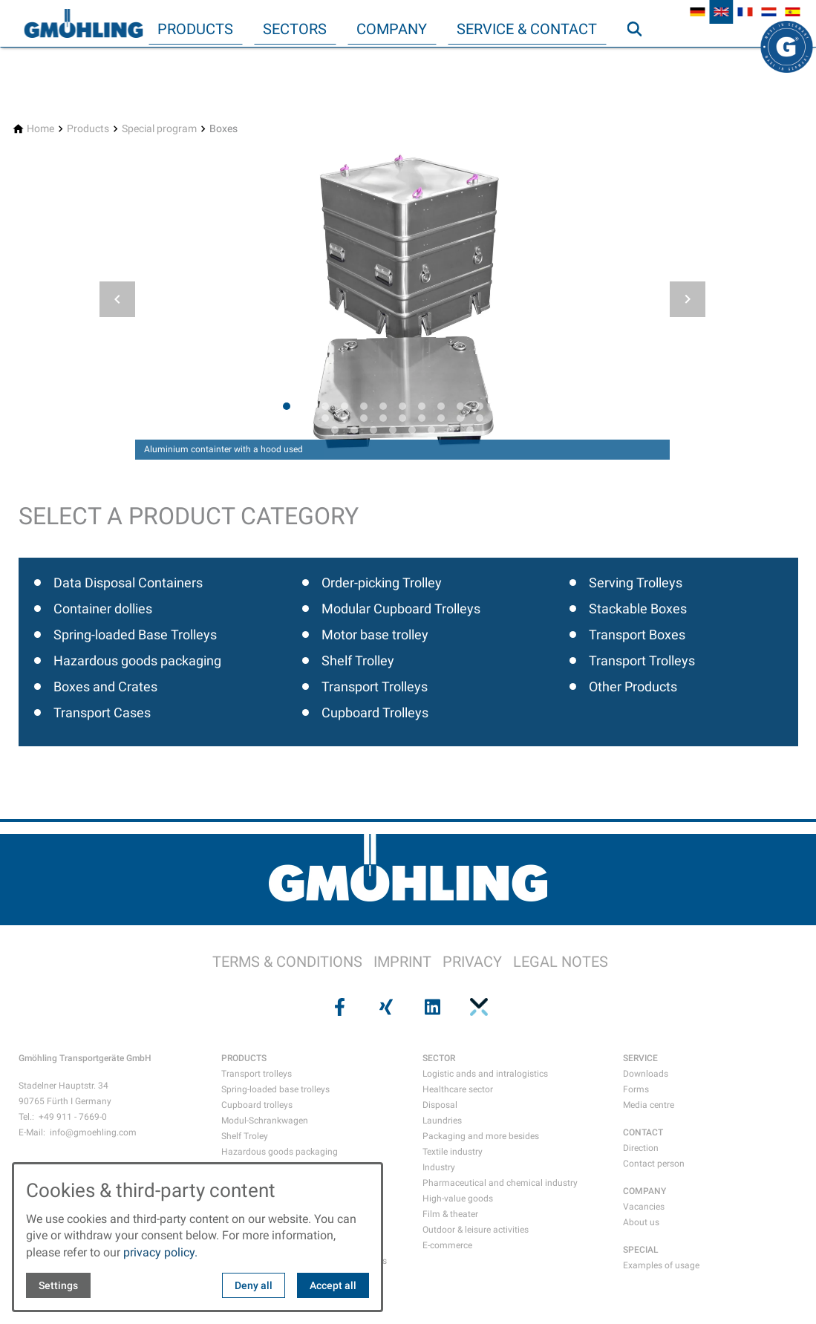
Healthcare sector (457, 1089)
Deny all (253, 1285)
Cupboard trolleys (257, 1105)
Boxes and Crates (105, 686)
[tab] (286, 406)
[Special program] (159, 129)
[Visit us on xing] (385, 1007)
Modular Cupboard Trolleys (400, 608)
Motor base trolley (374, 634)
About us (641, 1222)
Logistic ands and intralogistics (485, 1074)
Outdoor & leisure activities (475, 1229)
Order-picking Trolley (381, 582)
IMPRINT (402, 962)
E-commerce (447, 1245)
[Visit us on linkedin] (431, 1007)
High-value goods (457, 1198)
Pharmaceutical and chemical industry (500, 1183)
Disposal (439, 1105)
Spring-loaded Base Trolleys (135, 634)
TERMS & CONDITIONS (287, 962)
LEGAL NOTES (560, 962)
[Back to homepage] (83, 24)
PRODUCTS (244, 1058)
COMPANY (644, 1191)
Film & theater (450, 1214)
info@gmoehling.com (93, 1132)
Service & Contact (527, 29)
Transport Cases (102, 712)
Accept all (333, 1285)
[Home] (40, 129)
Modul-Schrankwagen (264, 1120)
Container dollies (102, 608)
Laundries (442, 1120)
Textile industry (452, 1152)
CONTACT (643, 1132)
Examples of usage (661, 1265)
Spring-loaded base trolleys (275, 1089)
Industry (438, 1167)
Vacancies (644, 1206)
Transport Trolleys (374, 686)
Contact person (654, 1163)
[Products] (88, 129)
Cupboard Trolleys (374, 712)
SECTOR (438, 1058)
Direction (641, 1148)
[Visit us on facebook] (338, 1007)
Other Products (633, 686)
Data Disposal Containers (128, 582)
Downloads (645, 1074)
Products (195, 29)
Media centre (648, 1105)
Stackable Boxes (638, 608)
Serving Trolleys (635, 582)
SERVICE (640, 1058)
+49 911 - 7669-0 (73, 1117)
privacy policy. (160, 1252)
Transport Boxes (637, 634)
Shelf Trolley (357, 660)
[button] (117, 299)
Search (641, 59)
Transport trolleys (256, 1074)
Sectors (295, 29)
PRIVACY (472, 962)
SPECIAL (641, 1250)
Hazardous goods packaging (137, 660)
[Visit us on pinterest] (477, 1007)
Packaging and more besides (480, 1136)
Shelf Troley (244, 1136)
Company (391, 29)
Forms (636, 1089)
